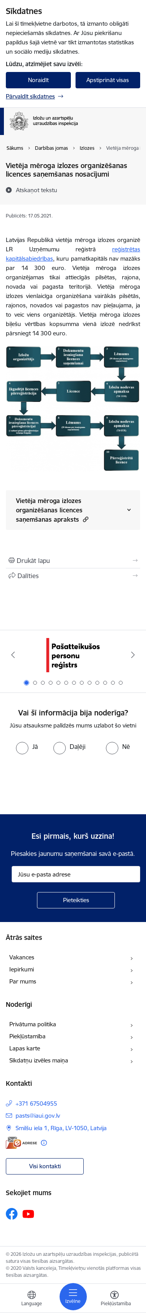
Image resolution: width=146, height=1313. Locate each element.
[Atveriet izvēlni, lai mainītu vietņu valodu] (31, 1299)
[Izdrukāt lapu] (73, 560)
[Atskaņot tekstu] (36, 190)
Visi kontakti (45, 1166)
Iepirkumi (21, 969)
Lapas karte (24, 1048)
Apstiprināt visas (107, 80)
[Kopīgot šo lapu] (73, 575)
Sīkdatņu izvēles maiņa (38, 1060)
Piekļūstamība (27, 1036)
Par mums (22, 981)
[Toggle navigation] (73, 1296)
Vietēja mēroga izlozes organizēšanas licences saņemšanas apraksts (52, 510)
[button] (84, 519)
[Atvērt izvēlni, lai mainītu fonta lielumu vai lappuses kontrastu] (114, 1299)
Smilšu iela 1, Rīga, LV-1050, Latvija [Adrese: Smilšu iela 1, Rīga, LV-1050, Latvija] (61, 1128)
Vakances (21, 957)
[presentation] (65, 783)
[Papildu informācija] (44, 1143)
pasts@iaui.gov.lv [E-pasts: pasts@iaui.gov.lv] (38, 1115)
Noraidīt (38, 80)
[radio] (27, 746)
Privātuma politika (32, 1024)
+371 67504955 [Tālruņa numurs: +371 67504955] (36, 1103)
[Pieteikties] (76, 900)
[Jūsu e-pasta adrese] (76, 874)
